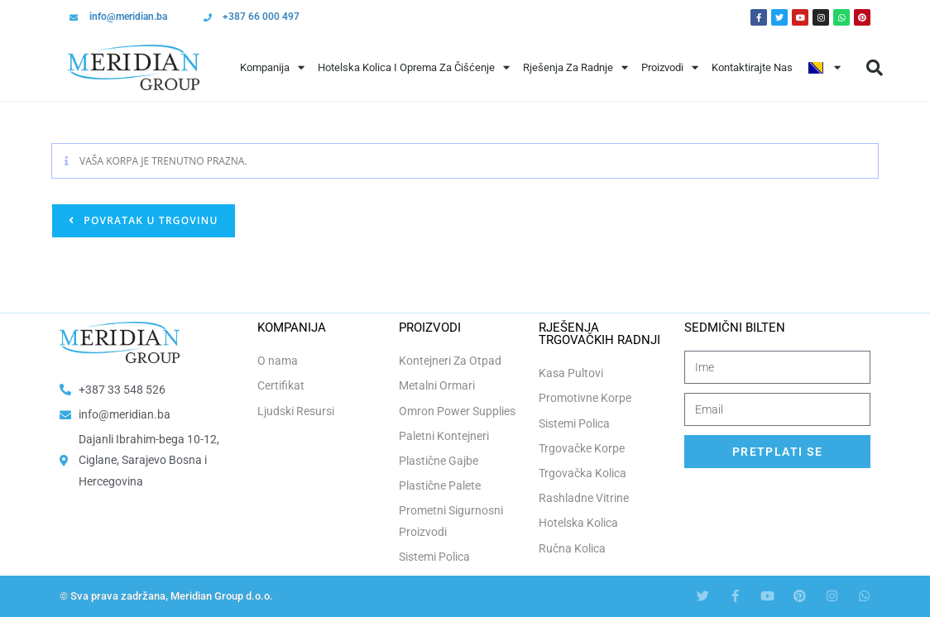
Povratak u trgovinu (149, 220)
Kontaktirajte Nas (752, 67)
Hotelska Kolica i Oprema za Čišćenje (414, 67)
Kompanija (272, 67)
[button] (874, 67)
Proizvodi (669, 67)
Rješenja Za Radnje (575, 67)
